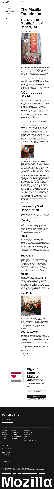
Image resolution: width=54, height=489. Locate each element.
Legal (19, 473)
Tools (25, 436)
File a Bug (14, 434)
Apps (22, 239)
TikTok (8, 448)
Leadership (5, 432)
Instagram (4, 448)
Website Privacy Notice (6, 473)
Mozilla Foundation (25, 468)
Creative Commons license (7, 470)
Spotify (10, 448)
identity (29, 226)
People (8, 13)
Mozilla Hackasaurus (35, 264)
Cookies (14, 473)
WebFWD (23, 318)
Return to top (24, 202)
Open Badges (36, 270)
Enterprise (27, 434)
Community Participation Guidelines (29, 473)
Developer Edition (29, 432)
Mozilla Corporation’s (8, 468)
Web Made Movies (30, 280)
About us (31, 2)
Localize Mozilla (16, 436)
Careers (4, 436)
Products (22, 2)
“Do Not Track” (24, 178)
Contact (4, 438)
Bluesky (2, 448)
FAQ (7, 18)
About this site (42, 473)
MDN (25, 438)
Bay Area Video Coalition (27, 290)
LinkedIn (6, 448)
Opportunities (10, 11)
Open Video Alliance (39, 288)
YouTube (6, 455)
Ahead (8, 16)
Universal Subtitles (26, 288)
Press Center (5, 434)
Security (14, 438)
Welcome (8, 8)
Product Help (15, 432)
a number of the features (33, 241)
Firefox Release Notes (30, 440)
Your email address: (32, 389)
